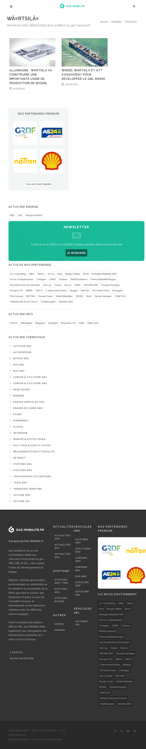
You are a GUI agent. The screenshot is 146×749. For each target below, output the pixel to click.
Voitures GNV (81, 541)
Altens (41, 273)
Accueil (104, 21)
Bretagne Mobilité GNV (104, 273)
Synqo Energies (103, 296)
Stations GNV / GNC (62, 581)
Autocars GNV (82, 584)
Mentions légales (18, 739)
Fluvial (17, 426)
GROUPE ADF (91, 284)
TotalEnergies (48, 301)
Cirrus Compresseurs (21, 279)
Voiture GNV (20, 495)
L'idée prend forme (56, 290)
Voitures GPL (81, 623)
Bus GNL (17, 364)
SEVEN (79, 296)
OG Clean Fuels (100, 290)
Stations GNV (21, 470)
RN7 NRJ (30, 296)
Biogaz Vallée (72, 273)
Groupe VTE (16, 290)
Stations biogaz (61, 600)
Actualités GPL (62, 546)
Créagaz (41, 279)
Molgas (74, 290)
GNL (20, 215)
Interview (19, 432)
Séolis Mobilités (64, 296)
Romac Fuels (46, 296)
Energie (17, 395)
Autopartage (21, 352)
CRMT (52, 279)
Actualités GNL (62, 555)
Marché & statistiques (27, 439)
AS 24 (51, 273)
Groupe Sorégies (110, 284)
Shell (88, 296)
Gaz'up (47, 284)
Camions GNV (81, 559)
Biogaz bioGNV (34, 215)
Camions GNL (81, 569)
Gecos (67, 284)
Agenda (60, 630)
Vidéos (59, 624)
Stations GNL (21, 464)
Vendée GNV (66, 301)
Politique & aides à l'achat (30, 445)
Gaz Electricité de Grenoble (25, 284)
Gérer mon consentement (47, 739)
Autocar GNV (21, 346)
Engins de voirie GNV (26, 408)
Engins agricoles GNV (27, 401)
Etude (16, 414)
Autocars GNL (82, 593)
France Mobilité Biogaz (103, 279)
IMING (29, 290)
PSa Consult (16, 296)
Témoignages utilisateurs (30, 476)
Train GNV (18, 482)
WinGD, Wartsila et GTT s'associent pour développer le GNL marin (83, 75)
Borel (86, 273)
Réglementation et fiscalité (32, 451)
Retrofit (18, 457)
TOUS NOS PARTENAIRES (38, 184)
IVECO (39, 290)
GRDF (78, 284)
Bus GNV (17, 370)
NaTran (85, 290)
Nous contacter (21, 658)
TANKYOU (120, 296)
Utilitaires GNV (83, 550)
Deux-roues (20, 389)
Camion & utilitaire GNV (28, 383)
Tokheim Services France (24, 301)
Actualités (116, 21)
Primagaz (117, 290)
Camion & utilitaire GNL (28, 377)
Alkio (31, 273)
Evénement (19, 420)
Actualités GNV (62, 537)
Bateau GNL (19, 358)
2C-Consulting (18, 273)
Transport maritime (26, 488)
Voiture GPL (20, 501)
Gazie (58, 284)
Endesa (63, 279)
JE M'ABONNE (76, 252)
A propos (16, 652)
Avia (59, 273)
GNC (12, 215)
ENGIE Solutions (79, 279)
